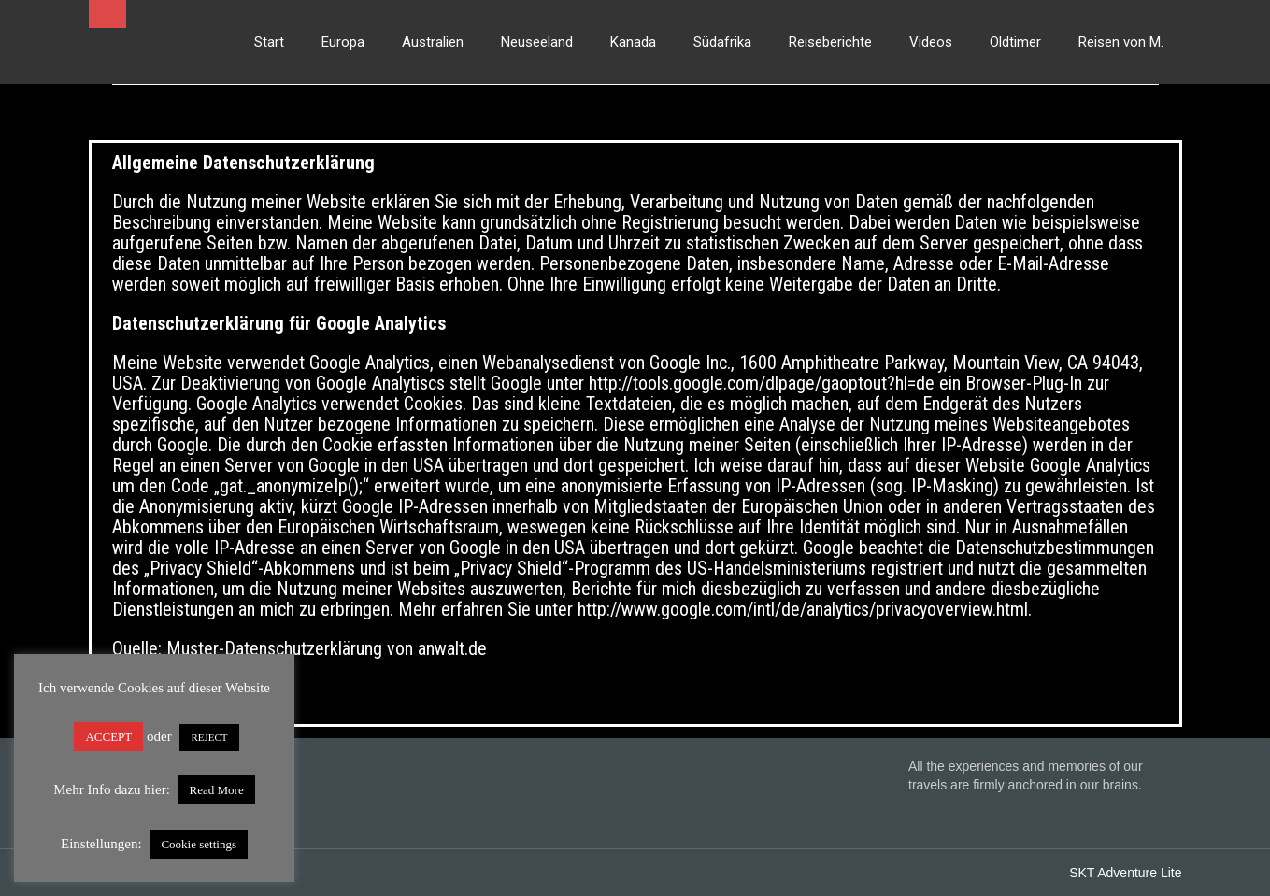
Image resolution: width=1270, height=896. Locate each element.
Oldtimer (1015, 42)
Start (269, 42)
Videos (930, 42)
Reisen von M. (1120, 42)
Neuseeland (537, 42)
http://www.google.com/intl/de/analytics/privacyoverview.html (800, 609)
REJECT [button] (209, 737)
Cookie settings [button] (198, 844)
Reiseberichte (830, 42)
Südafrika (722, 42)
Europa (342, 42)
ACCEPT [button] (108, 737)
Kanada (633, 42)
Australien (433, 42)
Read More (217, 790)
